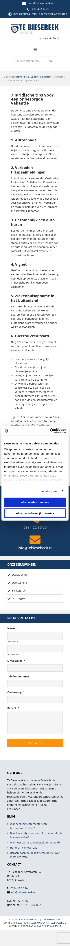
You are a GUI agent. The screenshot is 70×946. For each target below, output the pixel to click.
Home (19, 76)
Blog (26, 76)
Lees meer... (14, 809)
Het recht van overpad (23, 847)
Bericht (13, 708)
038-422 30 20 (40, 9)
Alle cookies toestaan (35, 502)
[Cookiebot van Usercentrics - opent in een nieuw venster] (50, 430)
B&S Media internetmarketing (45, 926)
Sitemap (13, 919)
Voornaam (13, 641)
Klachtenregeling (51, 919)
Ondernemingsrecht (41, 76)
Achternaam (14, 654)
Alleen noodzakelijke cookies (35, 513)
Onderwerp (16, 692)
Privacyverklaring (29, 919)
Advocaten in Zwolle (36, 780)
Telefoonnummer (18, 676)
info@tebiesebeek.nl (41, 3)
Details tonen (49, 491)
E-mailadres (16, 660)
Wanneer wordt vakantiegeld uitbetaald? (35, 842)
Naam (12, 628)
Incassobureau (22, 14)
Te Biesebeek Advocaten (36, 922)
